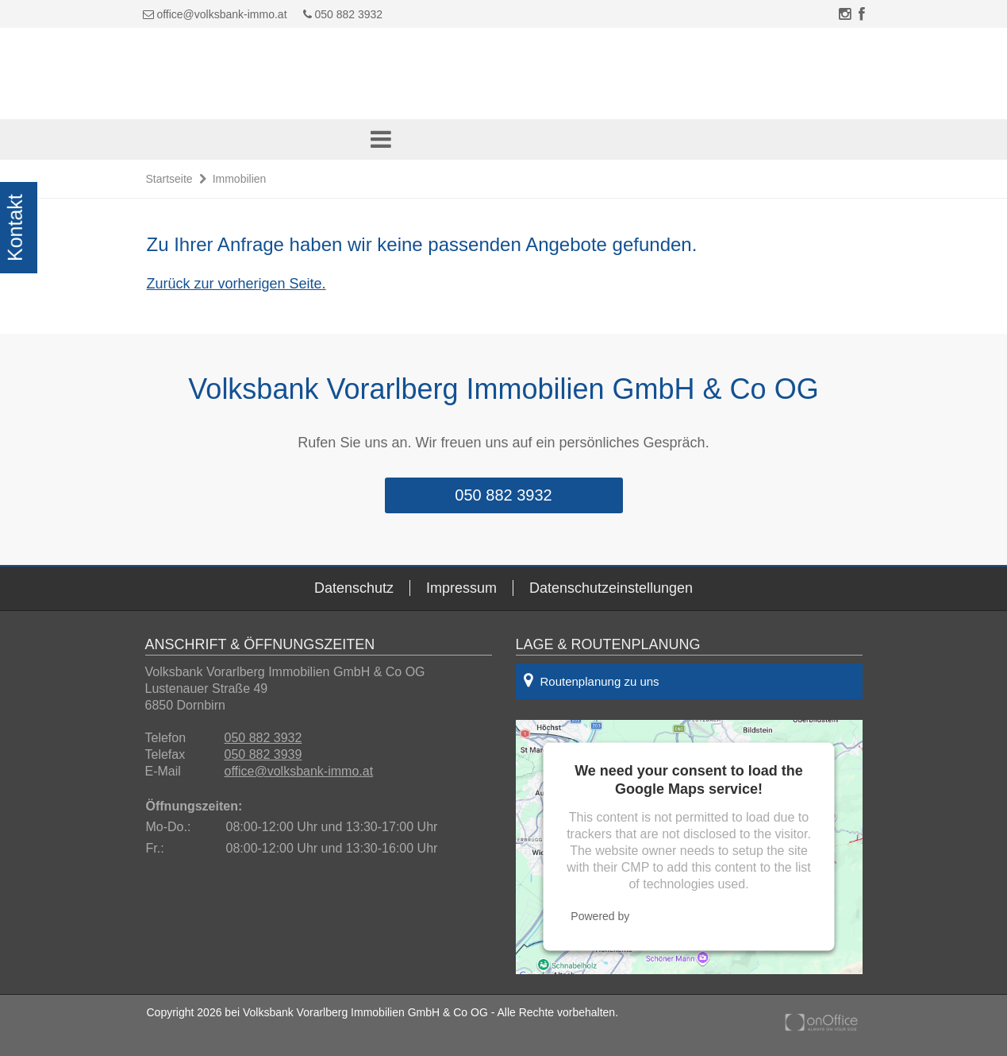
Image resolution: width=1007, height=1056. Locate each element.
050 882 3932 (343, 14)
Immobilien (240, 178)
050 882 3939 (263, 754)
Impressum (461, 588)
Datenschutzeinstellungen (611, 588)
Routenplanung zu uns (591, 680)
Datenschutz (354, 588)
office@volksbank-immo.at (221, 14)
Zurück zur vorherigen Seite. (236, 284)
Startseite (169, 178)
